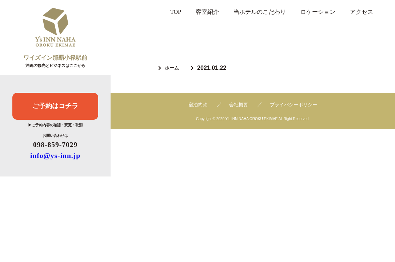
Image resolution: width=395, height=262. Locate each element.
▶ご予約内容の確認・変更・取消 (55, 125)
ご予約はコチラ (55, 106)
